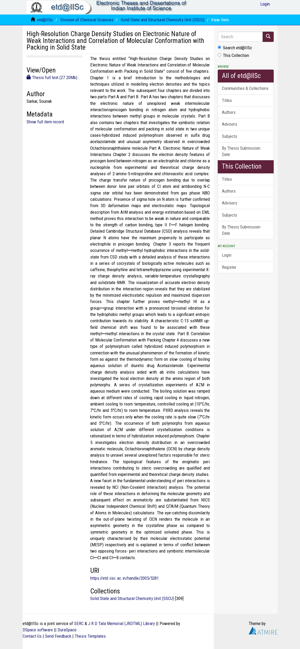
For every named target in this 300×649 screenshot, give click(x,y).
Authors (229, 112)
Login (226, 255)
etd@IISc (45, 19)
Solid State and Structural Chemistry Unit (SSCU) (163, 19)
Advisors (229, 124)
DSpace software (38, 629)
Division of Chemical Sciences (86, 19)
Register (229, 267)
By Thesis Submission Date (241, 151)
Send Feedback (58, 636)
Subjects (229, 136)
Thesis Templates (90, 636)
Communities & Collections (245, 88)
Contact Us (32, 636)
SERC (79, 623)
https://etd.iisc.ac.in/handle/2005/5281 (124, 578)
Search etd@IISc (235, 47)
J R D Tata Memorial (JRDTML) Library (121, 623)
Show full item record (45, 121)
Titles (227, 100)
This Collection (233, 55)
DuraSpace (67, 629)
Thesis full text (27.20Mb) (52, 77)
